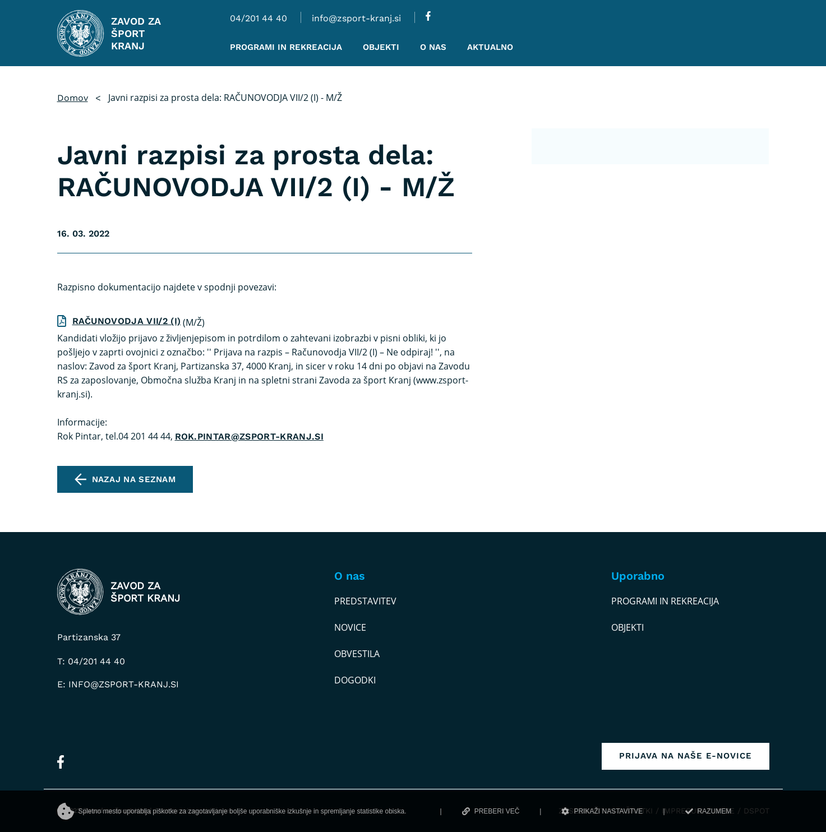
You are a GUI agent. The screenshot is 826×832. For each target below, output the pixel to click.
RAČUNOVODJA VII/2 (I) (126, 321)
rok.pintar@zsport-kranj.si (249, 436)
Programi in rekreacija (665, 601)
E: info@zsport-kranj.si (118, 684)
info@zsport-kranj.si (356, 18)
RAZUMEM (708, 811)
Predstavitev (365, 601)
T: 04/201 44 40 (91, 661)
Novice (350, 627)
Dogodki (355, 680)
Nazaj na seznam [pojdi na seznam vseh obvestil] (134, 479)
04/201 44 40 (258, 18)
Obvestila (357, 654)
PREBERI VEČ (491, 811)
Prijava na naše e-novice (685, 756)
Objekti (627, 627)
